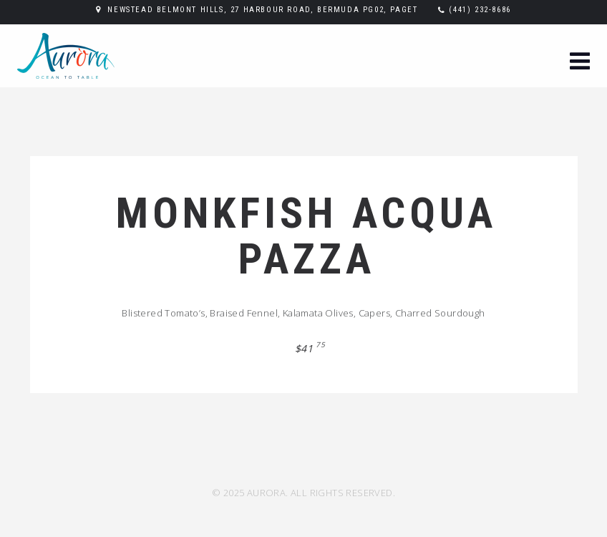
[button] (580, 62)
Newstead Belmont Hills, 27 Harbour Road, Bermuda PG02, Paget (262, 9)
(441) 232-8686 (479, 9)
